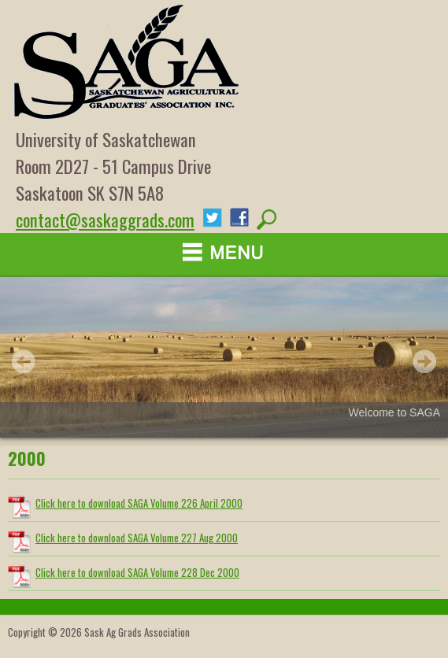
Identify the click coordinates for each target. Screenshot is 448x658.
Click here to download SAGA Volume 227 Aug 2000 (136, 537)
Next (424, 361)
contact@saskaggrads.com (105, 219)
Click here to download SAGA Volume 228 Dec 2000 (137, 572)
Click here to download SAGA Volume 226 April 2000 (139, 503)
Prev (23, 361)
